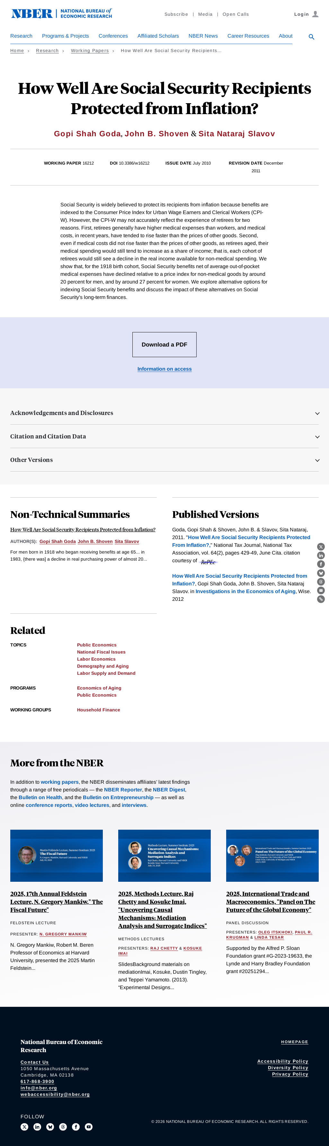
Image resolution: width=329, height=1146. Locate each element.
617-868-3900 (37, 1081)
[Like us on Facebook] (76, 1127)
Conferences (113, 36)
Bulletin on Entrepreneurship (118, 797)
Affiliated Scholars (158, 36)
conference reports (49, 805)
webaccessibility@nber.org (55, 1094)
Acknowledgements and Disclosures (61, 413)
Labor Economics (96, 659)
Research (21, 36)
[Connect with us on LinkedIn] (37, 1127)
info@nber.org (39, 1087)
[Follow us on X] (24, 1127)
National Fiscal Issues (101, 651)
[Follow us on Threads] (63, 1127)
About (285, 36)
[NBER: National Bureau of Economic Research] (66, 17)
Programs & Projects (65, 36)
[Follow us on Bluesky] (50, 1127)
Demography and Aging (103, 666)
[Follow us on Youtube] (89, 1127)
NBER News (203, 36)
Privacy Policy (290, 1074)
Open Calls (236, 14)
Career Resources (248, 36)
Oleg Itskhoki (275, 932)
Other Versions (31, 460)
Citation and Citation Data (48, 436)
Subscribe (176, 14)
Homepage (294, 1042)
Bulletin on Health (40, 797)
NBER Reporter (123, 789)
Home (17, 50)
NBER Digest (169, 789)
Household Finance (98, 709)
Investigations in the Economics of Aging (246, 591)
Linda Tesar (269, 937)
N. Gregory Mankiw (63, 934)
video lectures (92, 805)
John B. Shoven (157, 133)
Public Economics (97, 644)
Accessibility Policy (282, 1061)
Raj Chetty (164, 948)
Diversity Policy (288, 1067)
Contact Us (35, 1062)
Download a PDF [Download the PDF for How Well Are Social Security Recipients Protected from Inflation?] (164, 344)
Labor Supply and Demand (106, 673)
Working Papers (90, 50)
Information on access (165, 369)
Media (205, 14)
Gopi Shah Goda (87, 133)
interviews (134, 805)
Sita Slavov (127, 541)
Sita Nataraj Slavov (237, 133)
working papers (60, 782)
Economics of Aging (99, 687)
